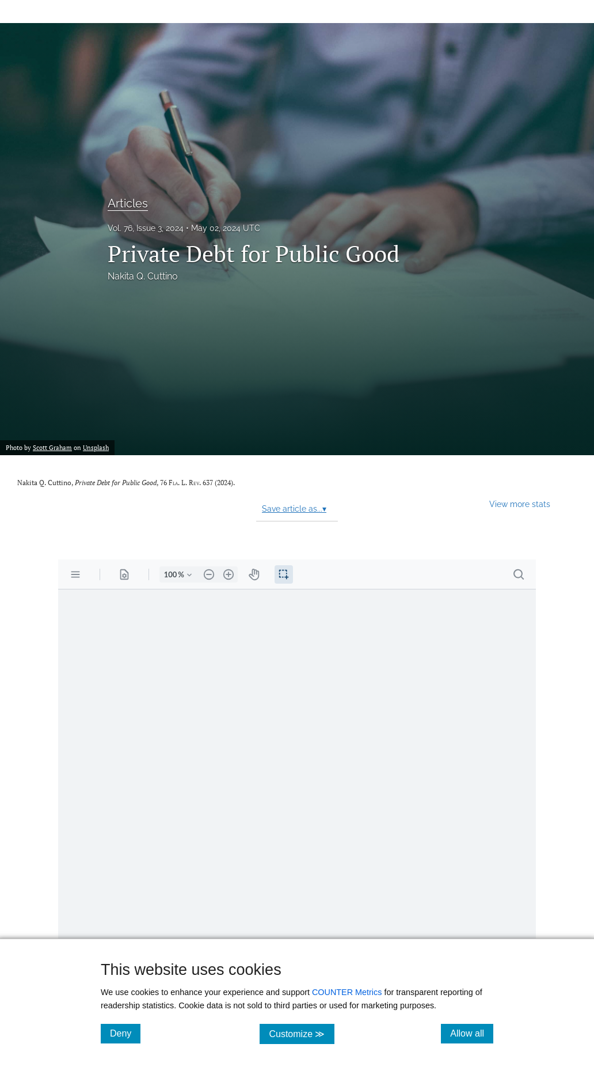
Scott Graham (52, 447)
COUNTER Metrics (347, 992)
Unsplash (96, 447)
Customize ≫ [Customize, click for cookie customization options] (301, 1033)
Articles (128, 203)
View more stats (519, 504)
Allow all (471, 1033)
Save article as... (294, 508)
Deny (125, 1033)
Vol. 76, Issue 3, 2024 (146, 228)
